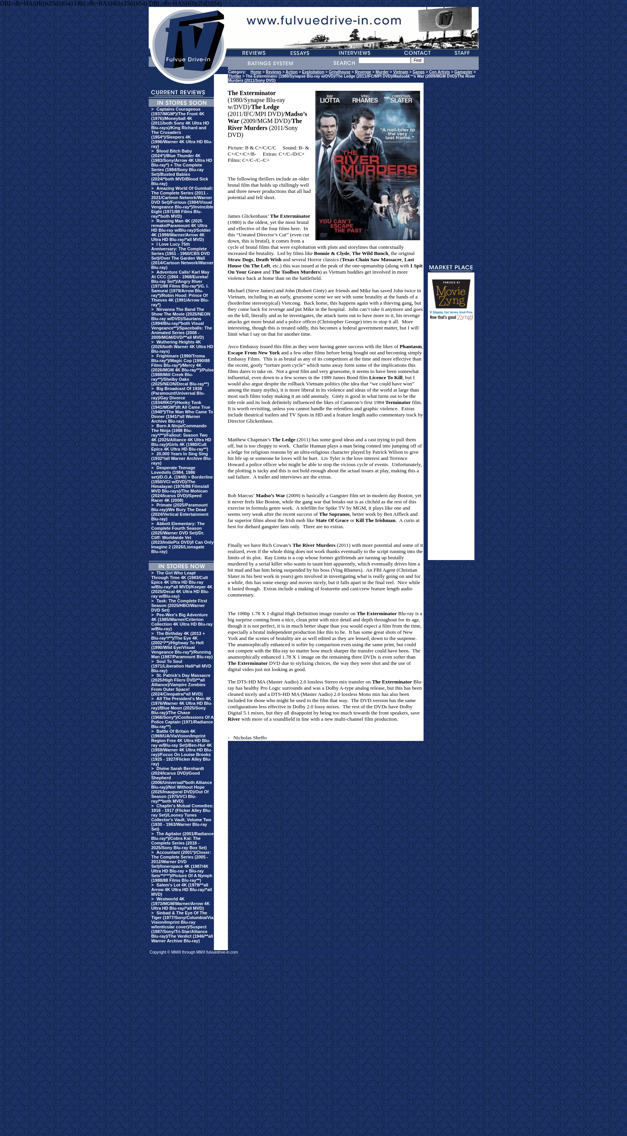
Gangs (419, 72)
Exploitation (313, 72)
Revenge (363, 72)
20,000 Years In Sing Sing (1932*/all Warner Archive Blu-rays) (181, 458)
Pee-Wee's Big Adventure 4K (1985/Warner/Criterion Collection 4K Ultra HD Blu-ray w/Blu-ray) (182, 621)
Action (292, 72)
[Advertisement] (451, 443)
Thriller (234, 76)
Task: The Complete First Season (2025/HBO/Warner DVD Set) (179, 605)
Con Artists (439, 72)
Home (255, 72)
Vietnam (400, 72)
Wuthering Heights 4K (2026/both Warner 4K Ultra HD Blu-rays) (182, 347)
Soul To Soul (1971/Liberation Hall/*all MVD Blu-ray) (181, 666)
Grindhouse (340, 72)
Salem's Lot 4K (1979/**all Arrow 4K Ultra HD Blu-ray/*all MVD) (181, 890)
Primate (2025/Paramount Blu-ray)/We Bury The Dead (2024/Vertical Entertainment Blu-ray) (179, 512)
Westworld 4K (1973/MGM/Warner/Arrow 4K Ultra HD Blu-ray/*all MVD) (180, 904)
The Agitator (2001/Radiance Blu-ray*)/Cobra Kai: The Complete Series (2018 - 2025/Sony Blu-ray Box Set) (182, 840)
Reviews (273, 72)
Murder (382, 72)
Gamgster (463, 72)
